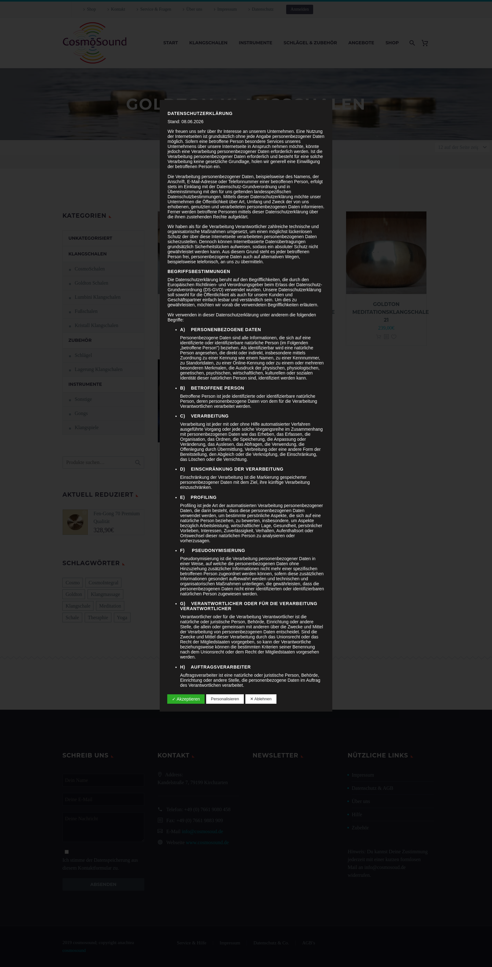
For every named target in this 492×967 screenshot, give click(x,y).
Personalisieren (225, 699)
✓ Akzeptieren (186, 699)
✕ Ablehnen (261, 699)
